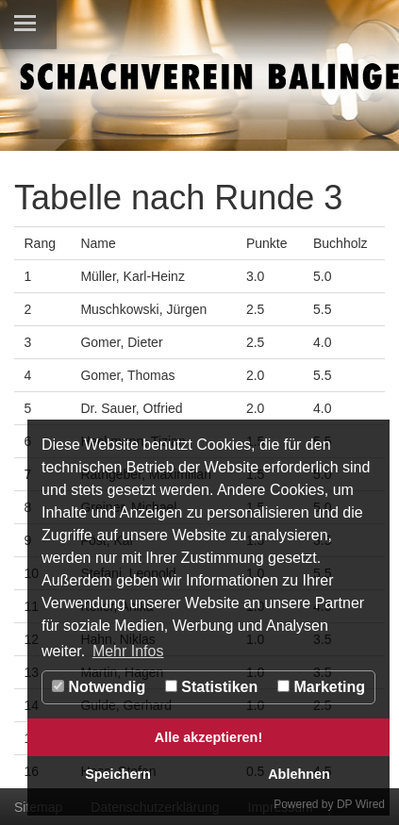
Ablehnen (299, 774)
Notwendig (98, 687)
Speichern (118, 774)
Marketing (321, 687)
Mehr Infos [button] (128, 651)
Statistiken (211, 687)
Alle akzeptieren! (208, 737)
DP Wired (361, 804)
